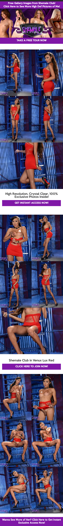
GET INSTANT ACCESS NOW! (31, 203)
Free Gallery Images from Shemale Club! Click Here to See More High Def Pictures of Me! (31, 5)
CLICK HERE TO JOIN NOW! (31, 367)
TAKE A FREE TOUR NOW (32, 41)
